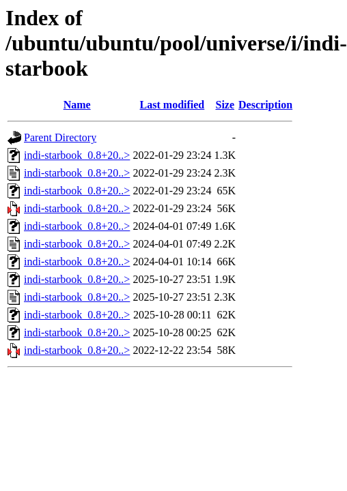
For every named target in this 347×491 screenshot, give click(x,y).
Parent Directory (60, 137)
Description (265, 104)
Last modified (172, 104)
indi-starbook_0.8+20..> (77, 155)
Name (77, 104)
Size (224, 104)
